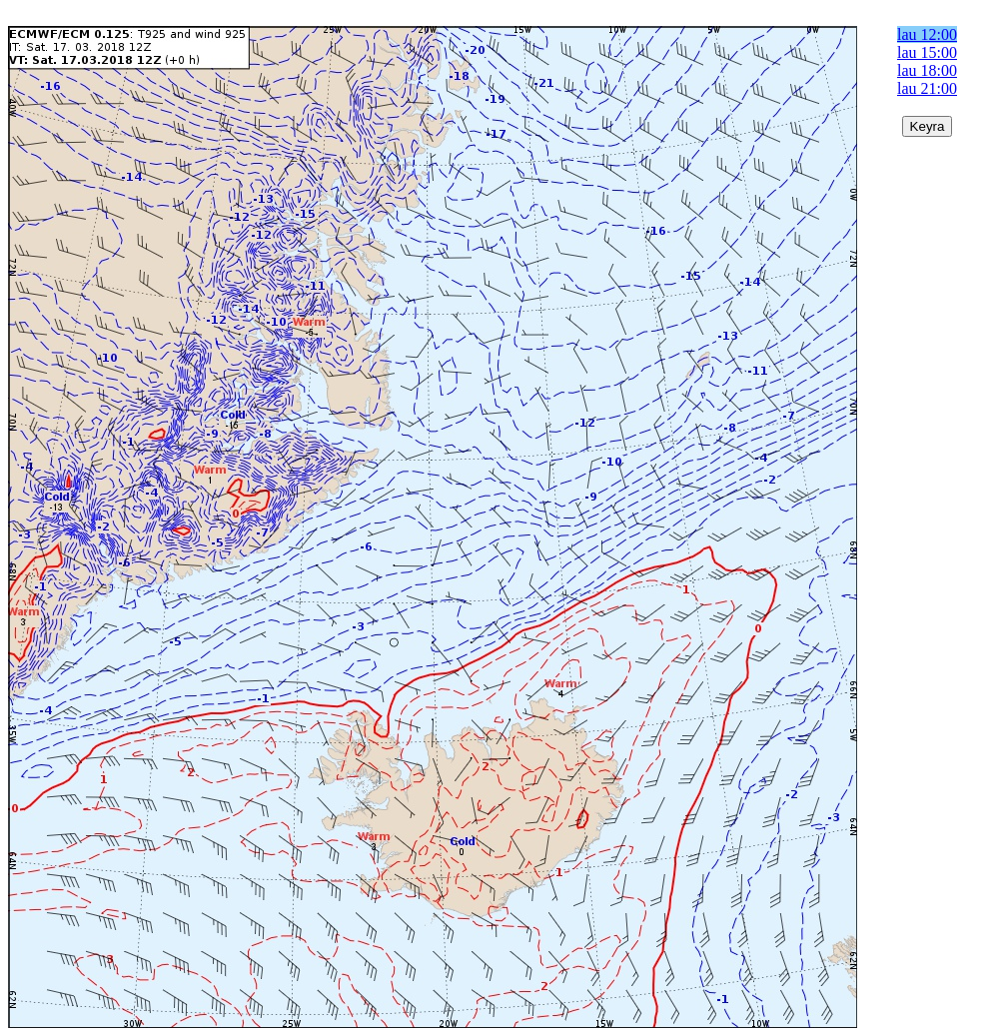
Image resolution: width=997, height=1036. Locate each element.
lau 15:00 (927, 52)
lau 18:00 (927, 70)
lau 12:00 (927, 34)
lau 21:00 (927, 88)
